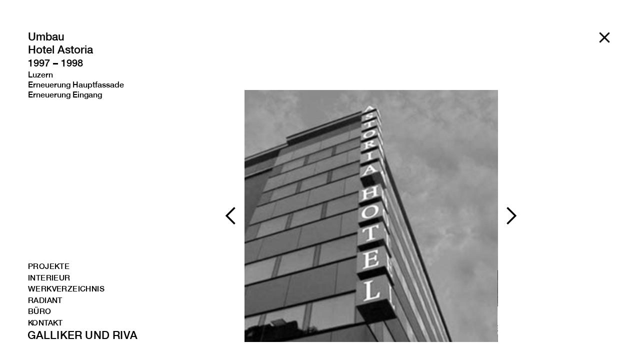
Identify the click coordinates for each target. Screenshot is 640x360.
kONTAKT (45, 323)
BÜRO (40, 312)
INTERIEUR (49, 278)
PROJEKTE (49, 266)
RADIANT (45, 300)
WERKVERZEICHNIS (59, 289)
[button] (231, 216)
